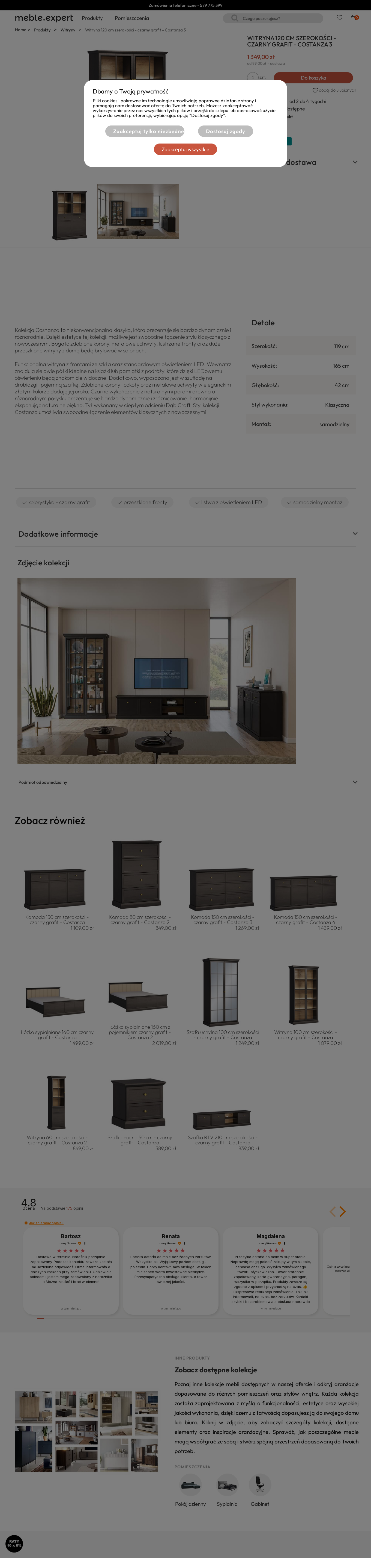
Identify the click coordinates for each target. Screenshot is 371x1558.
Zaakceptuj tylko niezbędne (147, 131)
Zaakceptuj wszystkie (185, 149)
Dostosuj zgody (225, 131)
